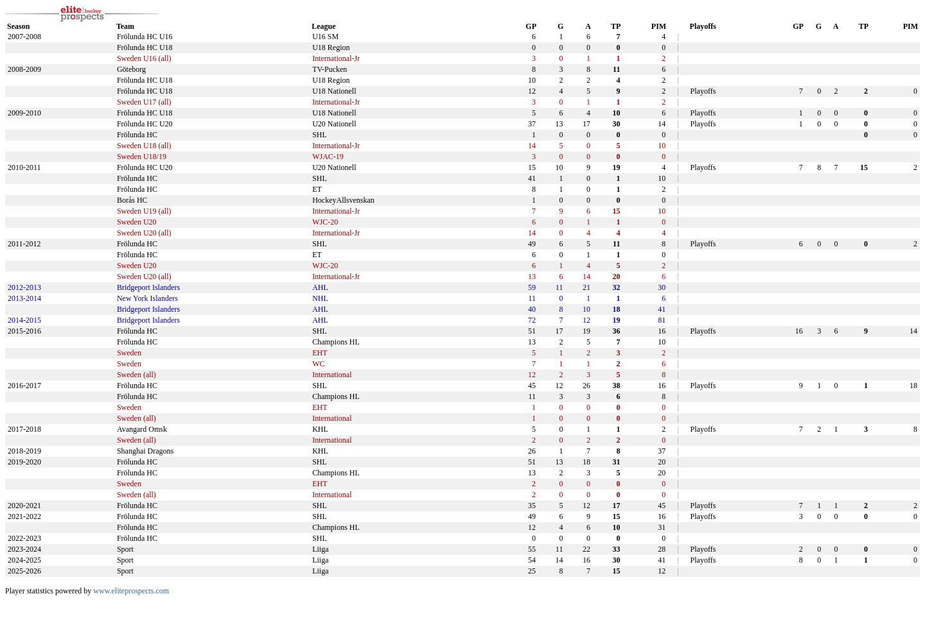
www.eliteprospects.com (131, 590)
